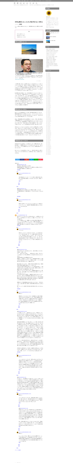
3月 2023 (48, 115)
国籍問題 (54, 59)
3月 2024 (48, 101)
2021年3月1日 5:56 (26, 199)
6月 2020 (48, 153)
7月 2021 (48, 138)
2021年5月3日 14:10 (27, 393)
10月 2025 (48, 79)
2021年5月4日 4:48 (24, 408)
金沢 (51, 59)
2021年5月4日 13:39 (27, 432)
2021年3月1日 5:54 (26, 173)
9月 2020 (48, 149)
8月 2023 (48, 109)
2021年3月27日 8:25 (27, 355)
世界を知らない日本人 (21, 35)
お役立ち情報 (56, 50)
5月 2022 (48, 126)
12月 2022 (48, 118)
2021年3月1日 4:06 (22, 164)
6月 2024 (48, 98)
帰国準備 (48, 59)
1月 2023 (48, 117)
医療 (53, 56)
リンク (43, 0)
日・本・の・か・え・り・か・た (25, 3)
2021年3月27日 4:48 (23, 311)
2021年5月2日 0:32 (22, 377)
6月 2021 (48, 139)
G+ (26, 159)
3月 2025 (48, 87)
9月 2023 (48, 108)
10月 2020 (48, 148)
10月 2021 (48, 134)
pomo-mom (21, 173)
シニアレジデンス (52, 53)
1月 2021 (48, 145)
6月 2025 (48, 84)
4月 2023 (48, 114)
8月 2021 (48, 137)
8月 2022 (48, 123)
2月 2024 (48, 102)
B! (31, 159)
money (50, 49)
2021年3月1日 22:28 (27, 292)
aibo (47, 49)
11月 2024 (48, 92)
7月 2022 (48, 124)
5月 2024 (48, 99)
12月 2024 (48, 91)
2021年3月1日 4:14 (22, 188)
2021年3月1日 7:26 (23, 215)
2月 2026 (48, 75)
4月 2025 (48, 86)
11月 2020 (48, 147)
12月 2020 (48, 146)
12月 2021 (48, 132)
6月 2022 (48, 125)
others (20, 24)
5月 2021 (48, 140)
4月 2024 (48, 100)
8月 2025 (48, 82)
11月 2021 (48, 133)
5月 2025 (48, 85)
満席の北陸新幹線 (53, 36)
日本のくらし (52, 62)
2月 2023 (48, 116)
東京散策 (48, 62)
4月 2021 (48, 141)
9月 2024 (48, 94)
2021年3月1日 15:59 (23, 249)
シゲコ (18, 215)
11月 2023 (48, 106)
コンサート (55, 52)
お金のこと (32, 0)
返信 (18, 169)
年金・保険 (24, 0)
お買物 (51, 50)
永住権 (56, 56)
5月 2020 (48, 154)
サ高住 (48, 53)
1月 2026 (48, 76)
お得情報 (48, 50)
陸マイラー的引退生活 (54, 65)
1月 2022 (48, 131)
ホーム (15, 0)
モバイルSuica (49, 56)
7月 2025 (48, 83)
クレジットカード (49, 52)
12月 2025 (48, 77)
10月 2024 (48, 93)
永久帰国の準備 (52, 40)
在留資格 (19, 0)
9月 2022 (48, 122)
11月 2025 (48, 78)
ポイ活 (40, 0)
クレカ (36, 0)
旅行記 (48, 66)
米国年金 (48, 65)
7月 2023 (48, 110)
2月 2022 (48, 130)
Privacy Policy (48, 0)
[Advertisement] (29, 14)
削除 (19, 169)
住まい (28, 0)
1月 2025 (48, 90)
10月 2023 (48, 107)
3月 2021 (48, 142)
